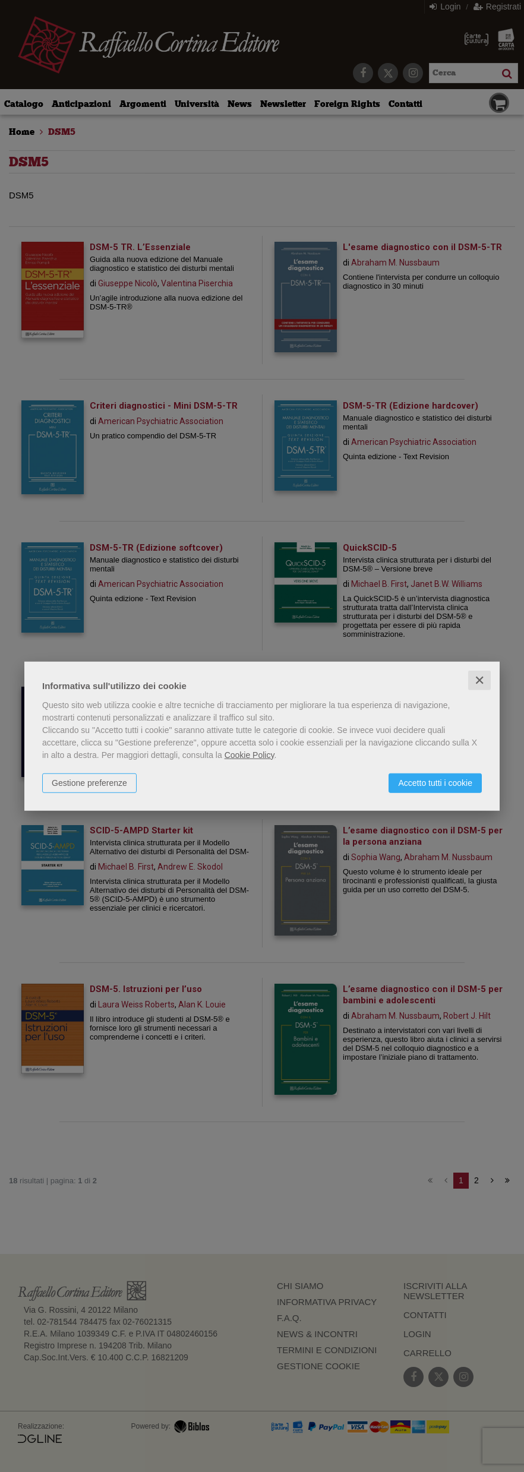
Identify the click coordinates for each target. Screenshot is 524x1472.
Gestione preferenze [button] (89, 782)
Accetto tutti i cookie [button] (435, 782)
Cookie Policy (249, 754)
